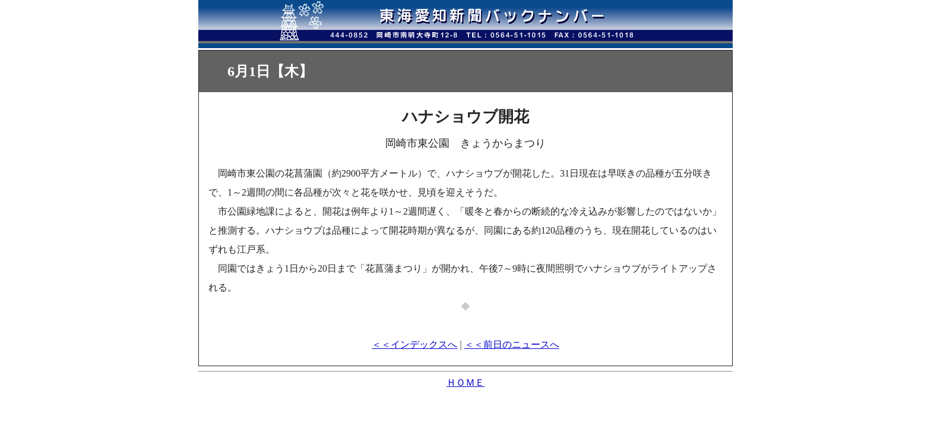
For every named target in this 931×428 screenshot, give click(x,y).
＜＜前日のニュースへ (511, 344)
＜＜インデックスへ (414, 344)
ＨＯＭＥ (465, 382)
